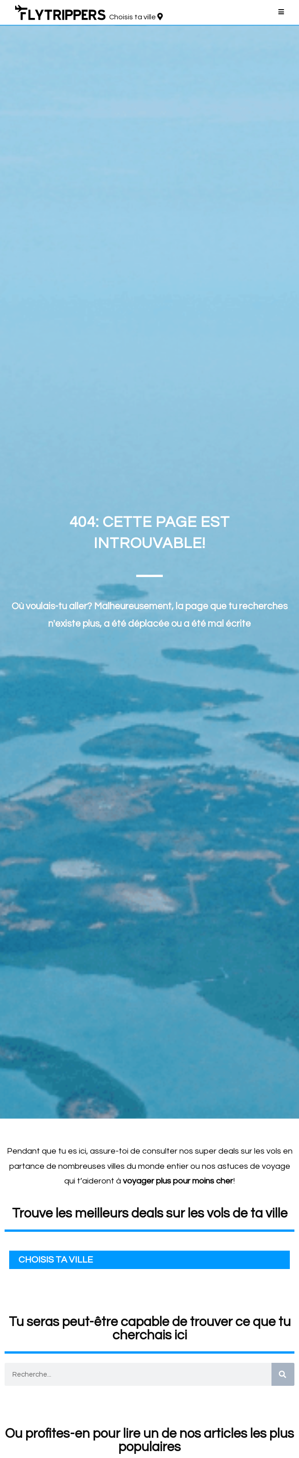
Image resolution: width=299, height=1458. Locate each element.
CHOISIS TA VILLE (55, 1259)
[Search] (282, 1374)
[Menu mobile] (281, 12)
